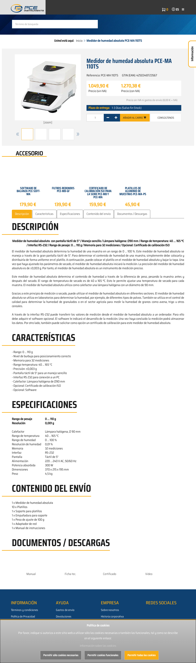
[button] (17, 134)
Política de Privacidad (23, 616)
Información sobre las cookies (98, 645)
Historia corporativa (112, 616)
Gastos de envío (65, 610)
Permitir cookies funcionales (102, 655)
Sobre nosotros (110, 610)
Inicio (79, 40)
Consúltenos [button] (166, 118)
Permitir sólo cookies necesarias (60, 655)
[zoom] (48, 89)
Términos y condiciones (24, 610)
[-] (108, 118)
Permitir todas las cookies (141, 655)
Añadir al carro (134, 118)
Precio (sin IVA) (97, 91)
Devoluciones (63, 616)
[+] (116, 118)
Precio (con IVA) (130, 91)
